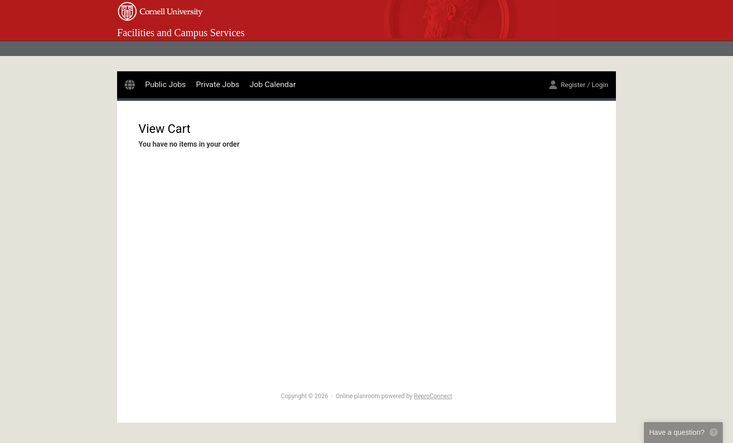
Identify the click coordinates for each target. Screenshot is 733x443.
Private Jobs (217, 84)
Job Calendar (272, 84)
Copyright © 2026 (304, 396)
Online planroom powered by (394, 396)
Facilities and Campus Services (181, 32)
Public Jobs (165, 84)
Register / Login (578, 84)
